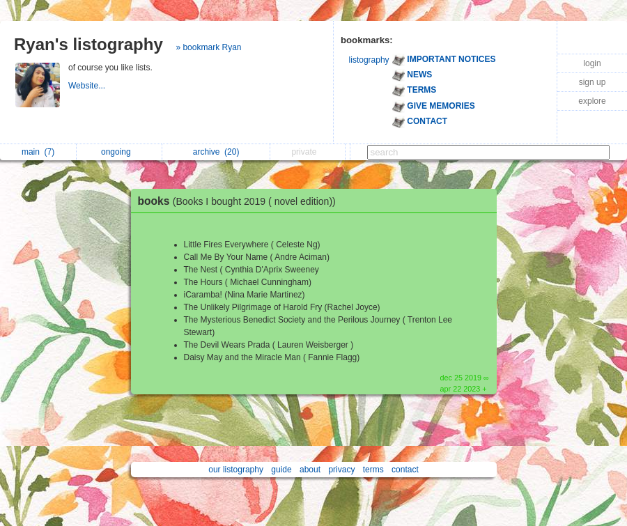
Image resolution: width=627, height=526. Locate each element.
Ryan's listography (88, 44)
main (38, 152)
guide (281, 469)
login (592, 63)
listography (369, 60)
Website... (87, 86)
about (310, 469)
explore (591, 101)
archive (216, 152)
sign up (592, 82)
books (240, 201)
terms (373, 469)
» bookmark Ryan (208, 47)
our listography (235, 469)
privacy (341, 469)
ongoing (119, 152)
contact (405, 469)
